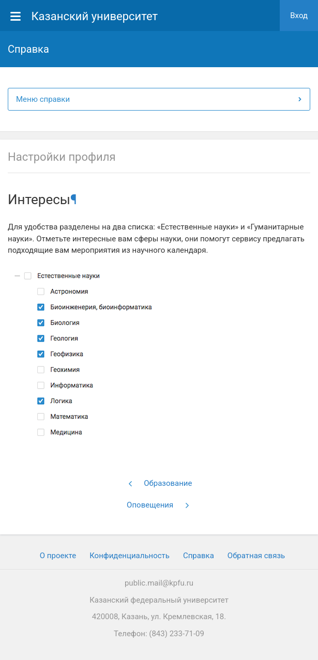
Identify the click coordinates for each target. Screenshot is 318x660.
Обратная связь (256, 555)
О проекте (58, 555)
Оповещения (158, 505)
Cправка (198, 555)
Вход (299, 15)
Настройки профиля (61, 156)
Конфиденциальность (129, 555)
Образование (160, 483)
